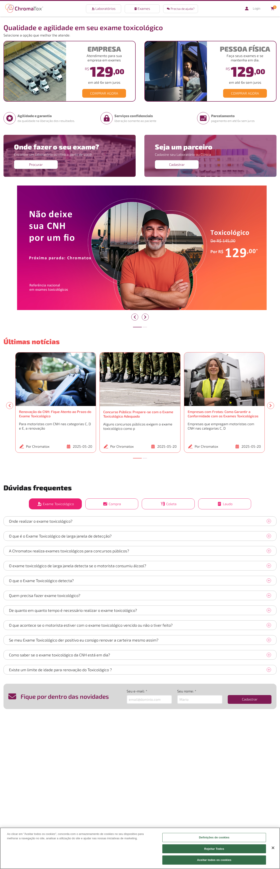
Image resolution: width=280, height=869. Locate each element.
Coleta (168, 503)
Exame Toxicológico (55, 503)
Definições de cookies (214, 837)
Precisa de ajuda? (180, 8)
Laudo (225, 503)
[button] (180, 8)
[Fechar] (273, 848)
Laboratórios (104, 8)
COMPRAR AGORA (104, 93)
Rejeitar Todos (214, 848)
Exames (142, 8)
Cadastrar (177, 164)
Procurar (36, 164)
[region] (140, 848)
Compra (112, 503)
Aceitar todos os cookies (214, 860)
